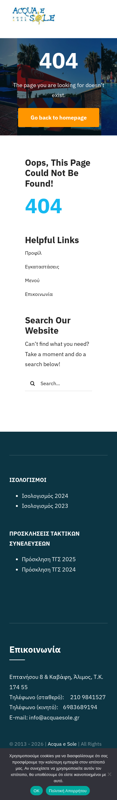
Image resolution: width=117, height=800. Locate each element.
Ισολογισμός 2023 (45, 505)
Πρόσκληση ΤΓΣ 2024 (49, 569)
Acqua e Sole (62, 744)
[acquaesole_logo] (32, 8)
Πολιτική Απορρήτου (68, 790)
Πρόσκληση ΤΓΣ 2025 (49, 559)
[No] (109, 774)
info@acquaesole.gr (54, 717)
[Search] (33, 383)
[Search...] (58, 383)
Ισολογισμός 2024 (45, 495)
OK (36, 790)
